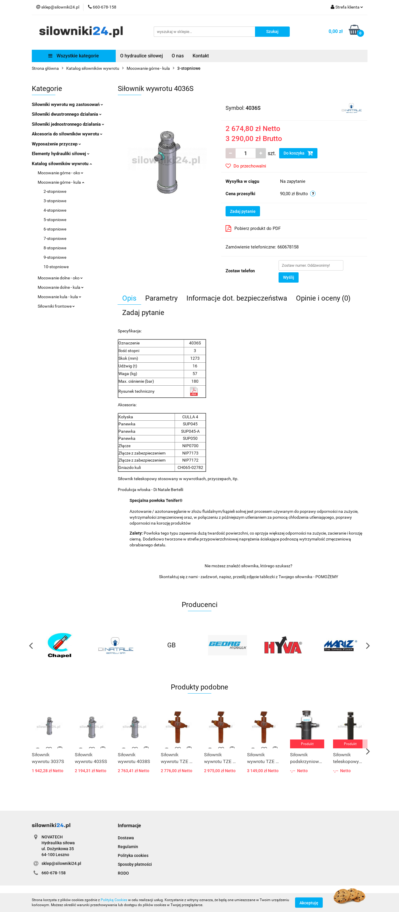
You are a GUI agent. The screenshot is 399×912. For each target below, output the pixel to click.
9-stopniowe (55, 257)
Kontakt (201, 56)
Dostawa (126, 837)
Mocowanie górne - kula (61, 182)
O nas (178, 56)
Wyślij (288, 277)
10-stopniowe (56, 266)
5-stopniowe (55, 219)
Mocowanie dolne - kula (61, 287)
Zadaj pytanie (243, 211)
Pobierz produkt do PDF (253, 228)
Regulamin (128, 846)
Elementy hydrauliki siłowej (61, 153)
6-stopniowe (55, 229)
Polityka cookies (133, 855)
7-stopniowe (55, 238)
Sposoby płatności (135, 864)
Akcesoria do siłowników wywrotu (67, 134)
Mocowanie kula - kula (59, 296)
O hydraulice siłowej (141, 56)
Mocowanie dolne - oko (60, 278)
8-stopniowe (55, 248)
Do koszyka (298, 153)
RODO (123, 873)
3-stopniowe (55, 200)
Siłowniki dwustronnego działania (67, 114)
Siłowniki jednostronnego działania (68, 124)
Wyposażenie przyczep (56, 144)
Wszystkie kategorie (73, 56)
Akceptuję (308, 902)
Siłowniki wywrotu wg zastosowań (67, 104)
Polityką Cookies (114, 900)
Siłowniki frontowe (56, 306)
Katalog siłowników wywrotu (62, 163)
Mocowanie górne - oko (60, 172)
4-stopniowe (55, 210)
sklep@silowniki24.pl (61, 863)
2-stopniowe (55, 191)
